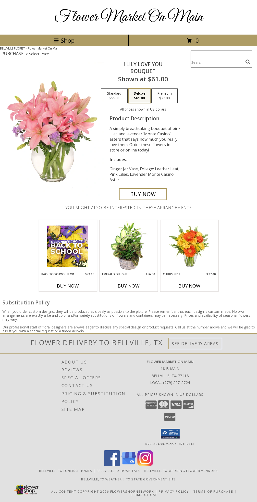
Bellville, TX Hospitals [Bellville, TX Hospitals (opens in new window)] (118, 470)
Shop (64, 40)
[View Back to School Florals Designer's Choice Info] (67, 246)
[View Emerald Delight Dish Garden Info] (128, 246)
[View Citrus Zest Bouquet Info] (189, 246)
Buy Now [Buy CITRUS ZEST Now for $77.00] (189, 286)
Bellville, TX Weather (101, 479)
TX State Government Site (151, 479)
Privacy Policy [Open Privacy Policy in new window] (174, 491)
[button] (170, 434)
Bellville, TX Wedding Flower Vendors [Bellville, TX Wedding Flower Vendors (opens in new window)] (181, 470)
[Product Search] (217, 62)
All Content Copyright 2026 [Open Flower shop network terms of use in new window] (80, 491)
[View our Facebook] (112, 464)
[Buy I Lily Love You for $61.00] (143, 194)
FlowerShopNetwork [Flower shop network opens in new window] (132, 491)
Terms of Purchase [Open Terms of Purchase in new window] (213, 491)
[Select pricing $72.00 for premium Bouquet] (164, 96)
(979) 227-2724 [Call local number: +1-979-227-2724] (176, 382)
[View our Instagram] (145, 464)
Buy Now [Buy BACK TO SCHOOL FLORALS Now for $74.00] (68, 286)
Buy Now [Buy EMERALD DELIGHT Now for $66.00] (129, 286)
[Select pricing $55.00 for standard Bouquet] (114, 96)
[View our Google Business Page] (128, 464)
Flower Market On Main (128, 17)
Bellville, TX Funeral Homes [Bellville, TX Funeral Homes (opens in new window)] (65, 470)
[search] (248, 62)
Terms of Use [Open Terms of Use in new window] (144, 494)
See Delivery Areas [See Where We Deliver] (195, 343)
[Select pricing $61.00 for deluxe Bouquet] (139, 96)
